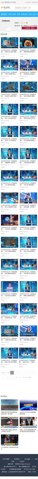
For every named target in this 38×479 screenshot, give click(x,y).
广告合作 (21, 461)
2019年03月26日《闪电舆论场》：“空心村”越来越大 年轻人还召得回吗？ (28, 184)
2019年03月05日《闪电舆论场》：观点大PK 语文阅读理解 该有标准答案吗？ (9, 362)
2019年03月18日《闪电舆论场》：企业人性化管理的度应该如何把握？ (28, 251)
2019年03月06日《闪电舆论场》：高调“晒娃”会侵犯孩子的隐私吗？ (28, 340)
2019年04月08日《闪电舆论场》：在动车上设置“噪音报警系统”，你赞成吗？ (9, 96)
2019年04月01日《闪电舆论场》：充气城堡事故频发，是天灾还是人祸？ (28, 140)
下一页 (25, 377)
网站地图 (35, 2)
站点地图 (27, 459)
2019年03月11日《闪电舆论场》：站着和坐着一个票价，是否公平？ (9, 317)
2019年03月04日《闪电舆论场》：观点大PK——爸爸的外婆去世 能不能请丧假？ (27, 362)
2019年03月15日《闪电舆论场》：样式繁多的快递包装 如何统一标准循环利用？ (9, 273)
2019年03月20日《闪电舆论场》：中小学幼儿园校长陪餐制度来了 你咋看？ (28, 229)
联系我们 (17, 459)
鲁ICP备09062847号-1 (10, 466)
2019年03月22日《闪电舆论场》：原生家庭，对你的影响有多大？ (28, 207)
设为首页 (28, 2)
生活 (30, 14)
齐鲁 (18, 14)
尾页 (29, 377)
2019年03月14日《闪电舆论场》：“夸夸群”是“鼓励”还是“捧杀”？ (28, 273)
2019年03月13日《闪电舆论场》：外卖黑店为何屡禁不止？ (9, 295)
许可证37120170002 (29, 469)
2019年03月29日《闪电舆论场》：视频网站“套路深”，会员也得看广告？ (9, 162)
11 (20, 377)
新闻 (14, 14)
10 (16, 377)
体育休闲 (24, 14)
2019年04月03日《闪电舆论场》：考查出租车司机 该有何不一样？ (28, 118)
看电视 (4, 14)
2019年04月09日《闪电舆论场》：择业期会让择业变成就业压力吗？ (28, 74)
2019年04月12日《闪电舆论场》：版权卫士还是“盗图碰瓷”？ (9, 51)
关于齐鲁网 (6, 459)
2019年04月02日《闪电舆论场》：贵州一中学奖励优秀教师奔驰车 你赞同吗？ (9, 140)
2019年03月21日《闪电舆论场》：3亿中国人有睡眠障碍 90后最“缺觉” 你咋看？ (9, 229)
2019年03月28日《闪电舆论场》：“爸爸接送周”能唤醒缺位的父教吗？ (28, 162)
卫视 (10, 14)
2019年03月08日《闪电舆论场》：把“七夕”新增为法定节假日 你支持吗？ (28, 317)
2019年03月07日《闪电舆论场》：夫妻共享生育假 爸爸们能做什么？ (9, 340)
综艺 (34, 14)
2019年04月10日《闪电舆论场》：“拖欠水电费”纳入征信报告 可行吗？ (9, 74)
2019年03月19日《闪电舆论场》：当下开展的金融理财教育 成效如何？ (9, 251)
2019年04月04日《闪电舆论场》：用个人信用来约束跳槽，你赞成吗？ (9, 118)
